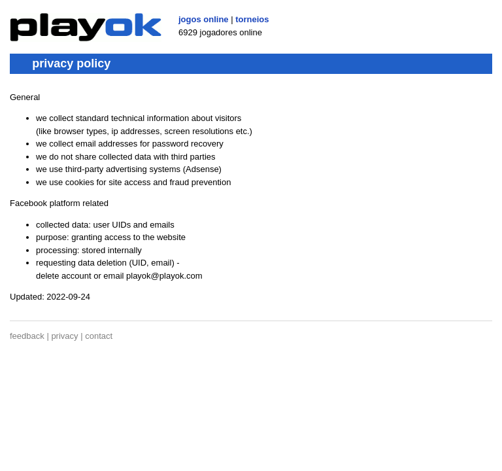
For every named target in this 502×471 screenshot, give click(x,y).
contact (98, 336)
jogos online (203, 19)
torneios (252, 19)
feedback (27, 336)
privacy (64, 336)
